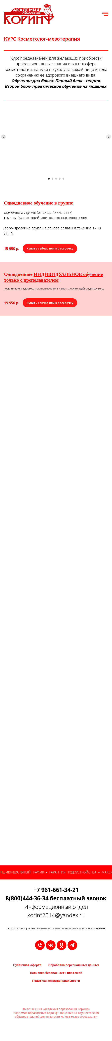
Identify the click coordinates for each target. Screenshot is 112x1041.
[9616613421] (40, 945)
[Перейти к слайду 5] (63, 179)
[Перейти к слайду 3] (56, 179)
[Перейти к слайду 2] (52, 179)
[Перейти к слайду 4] (60, 179)
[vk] (50, 945)
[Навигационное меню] (105, 14)
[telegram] (72, 945)
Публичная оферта (27, 965)
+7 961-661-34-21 (56, 890)
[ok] (61, 945)
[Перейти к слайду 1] (49, 179)
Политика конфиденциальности (56, 981)
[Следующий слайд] (108, 136)
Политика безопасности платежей (56, 973)
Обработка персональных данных (73, 965)
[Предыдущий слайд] (3, 136)
